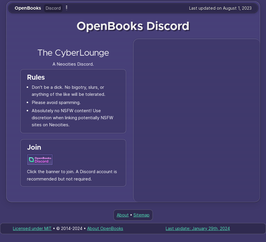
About (123, 214)
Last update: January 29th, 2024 (198, 228)
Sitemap (141, 214)
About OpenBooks (105, 228)
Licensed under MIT (32, 228)
